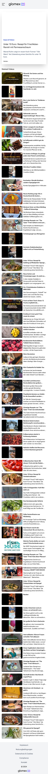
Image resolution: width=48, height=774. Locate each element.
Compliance (24, 758)
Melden (5, 61)
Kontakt (24, 762)
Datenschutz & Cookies (24, 754)
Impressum (24, 745)
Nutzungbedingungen (24, 749)
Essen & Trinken (8, 40)
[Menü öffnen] (3, 4)
